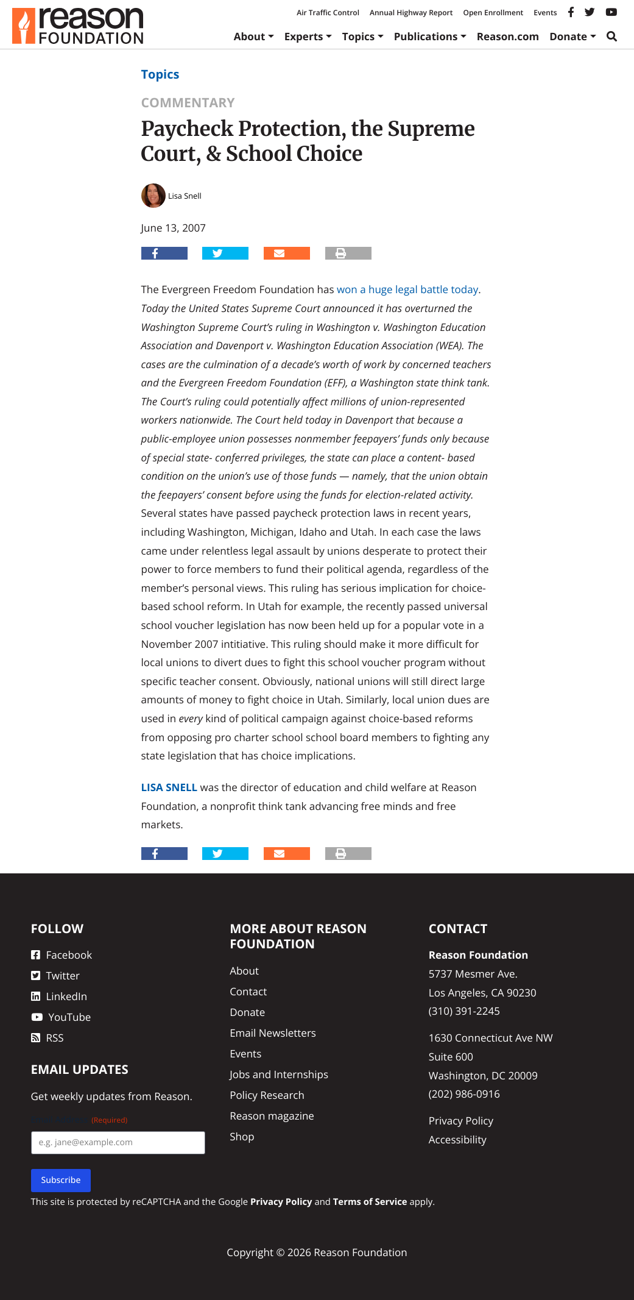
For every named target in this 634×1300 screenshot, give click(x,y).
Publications (426, 36)
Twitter (55, 975)
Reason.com (508, 36)
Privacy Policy (461, 1121)
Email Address (79, 1120)
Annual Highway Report (411, 12)
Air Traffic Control (328, 12)
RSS (47, 1038)
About (250, 36)
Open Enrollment (493, 12)
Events (545, 12)
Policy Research (267, 1095)
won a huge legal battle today (407, 289)
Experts (303, 36)
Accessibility (458, 1139)
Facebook (62, 955)
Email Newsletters (273, 1033)
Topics (358, 36)
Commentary (188, 103)
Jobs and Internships (279, 1074)
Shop (242, 1136)
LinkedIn (59, 996)
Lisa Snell (169, 787)
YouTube (61, 1017)
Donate (568, 36)
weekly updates (88, 1096)
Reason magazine (272, 1116)
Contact (248, 991)
